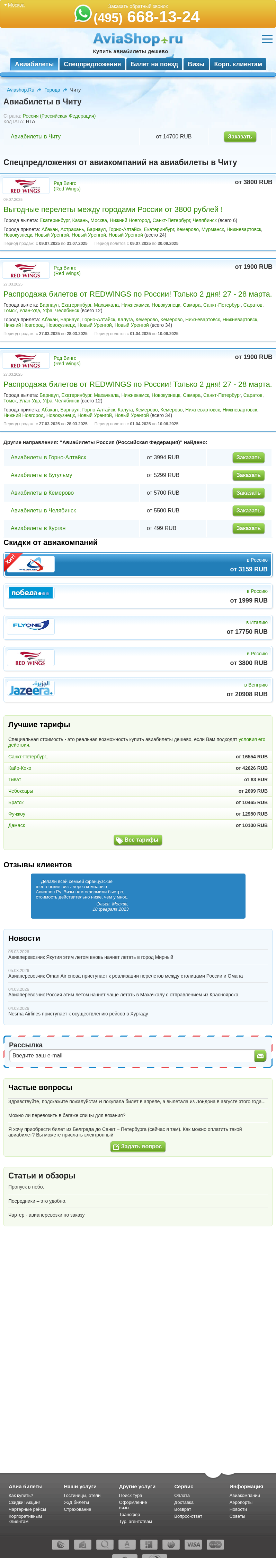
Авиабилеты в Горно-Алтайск (48, 457)
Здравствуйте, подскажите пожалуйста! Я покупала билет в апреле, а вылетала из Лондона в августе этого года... (137, 1101)
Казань (80, 220)
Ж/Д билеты (76, 1502)
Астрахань (72, 229)
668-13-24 (147, 17)
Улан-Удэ (29, 310)
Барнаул (96, 229)
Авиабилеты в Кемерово (42, 493)
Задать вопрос (141, 1146)
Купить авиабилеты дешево (130, 51)
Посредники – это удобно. (37, 1201)
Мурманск (213, 229)
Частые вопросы (40, 1087)
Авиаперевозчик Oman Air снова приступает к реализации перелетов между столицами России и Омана (125, 976)
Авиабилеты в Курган (38, 528)
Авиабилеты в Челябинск (43, 510)
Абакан (50, 229)
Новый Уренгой (52, 235)
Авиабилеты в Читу (36, 136)
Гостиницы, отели (82, 1495)
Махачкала (106, 305)
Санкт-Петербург (171, 220)
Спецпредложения (92, 64)
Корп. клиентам (238, 64)
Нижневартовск (243, 229)
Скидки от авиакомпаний (50, 542)
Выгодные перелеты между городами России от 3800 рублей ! (113, 209)
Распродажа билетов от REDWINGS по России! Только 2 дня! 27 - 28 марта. (137, 294)
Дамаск (16, 825)
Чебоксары (20, 791)
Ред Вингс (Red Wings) (67, 185)
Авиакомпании (245, 1495)
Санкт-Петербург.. (28, 756)
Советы (237, 1516)
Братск (16, 802)
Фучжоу (16, 814)
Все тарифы (142, 840)
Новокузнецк (17, 235)
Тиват (14, 779)
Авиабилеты (34, 64)
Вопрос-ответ (188, 1516)
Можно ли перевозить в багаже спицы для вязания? (66, 1115)
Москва (98, 220)
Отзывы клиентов (37, 864)
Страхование (77, 1509)
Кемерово (188, 229)
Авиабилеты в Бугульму (41, 475)
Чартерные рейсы (27, 1509)
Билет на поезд (154, 64)
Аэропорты (241, 1502)
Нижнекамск (135, 305)
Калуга (125, 319)
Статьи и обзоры (41, 1175)
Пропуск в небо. (26, 1187)
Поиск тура (130, 1495)
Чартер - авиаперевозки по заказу (46, 1215)
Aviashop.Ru (20, 90)
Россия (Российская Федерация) (59, 116)
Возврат (182, 1509)
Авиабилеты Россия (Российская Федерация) (121, 442)
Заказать (240, 136)
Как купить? (21, 1495)
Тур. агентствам (135, 1521)
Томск (10, 310)
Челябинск (204, 220)
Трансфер (129, 1514)
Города (52, 90)
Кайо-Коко (19, 768)
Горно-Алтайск (124, 229)
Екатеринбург (54, 220)
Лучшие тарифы (39, 724)
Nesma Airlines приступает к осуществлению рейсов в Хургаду (78, 1013)
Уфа (47, 310)
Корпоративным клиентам (25, 1519)
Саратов (252, 305)
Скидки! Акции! (24, 1502)
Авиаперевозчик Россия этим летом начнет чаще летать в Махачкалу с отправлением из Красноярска (123, 994)
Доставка (184, 1502)
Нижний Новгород (130, 220)
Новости (24, 938)
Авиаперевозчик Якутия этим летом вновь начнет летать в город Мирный (90, 957)
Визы (196, 64)
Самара (192, 305)
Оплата (182, 1495)
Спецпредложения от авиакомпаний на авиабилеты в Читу (120, 162)
